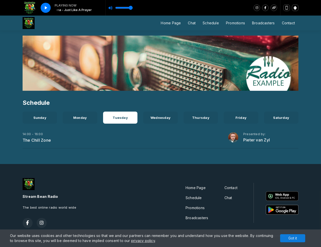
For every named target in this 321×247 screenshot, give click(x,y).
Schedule (211, 23)
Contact (288, 23)
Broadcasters (263, 23)
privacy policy (143, 240)
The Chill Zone (37, 140)
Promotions (235, 23)
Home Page (171, 23)
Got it (292, 238)
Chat (192, 23)
